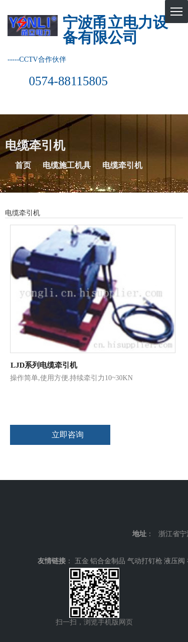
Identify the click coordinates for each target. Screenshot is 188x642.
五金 (82, 561)
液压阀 (174, 561)
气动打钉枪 (144, 561)
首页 (23, 165)
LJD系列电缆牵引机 (44, 365)
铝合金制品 (107, 561)
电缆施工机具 (67, 165)
